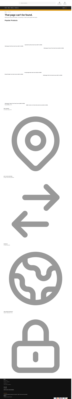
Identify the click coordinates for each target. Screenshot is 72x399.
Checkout (64, 3)
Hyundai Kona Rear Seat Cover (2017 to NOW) (33, 44)
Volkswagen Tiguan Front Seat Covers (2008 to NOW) (15, 103)
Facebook (5, 388)
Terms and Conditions (7, 384)
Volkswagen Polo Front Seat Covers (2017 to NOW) (52, 75)
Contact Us (5, 383)
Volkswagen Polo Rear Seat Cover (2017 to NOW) (14, 46)
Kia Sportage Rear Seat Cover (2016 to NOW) (33, 72)
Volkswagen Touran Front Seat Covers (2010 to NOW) (54, 48)
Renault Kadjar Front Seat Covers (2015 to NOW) (14, 74)
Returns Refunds (6, 381)
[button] (65, 7)
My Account (59, 3)
